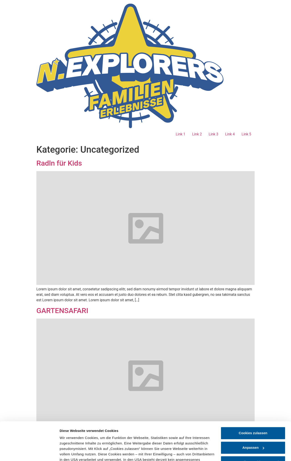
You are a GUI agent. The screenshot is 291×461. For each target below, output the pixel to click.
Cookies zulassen (253, 397)
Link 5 (246, 134)
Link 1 (180, 134)
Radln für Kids (59, 163)
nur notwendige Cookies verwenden (253, 426)
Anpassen (253, 411)
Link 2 (197, 134)
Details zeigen (71, 452)
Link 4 (230, 134)
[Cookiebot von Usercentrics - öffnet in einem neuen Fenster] (29, 452)
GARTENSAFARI (62, 310)
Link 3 (213, 134)
